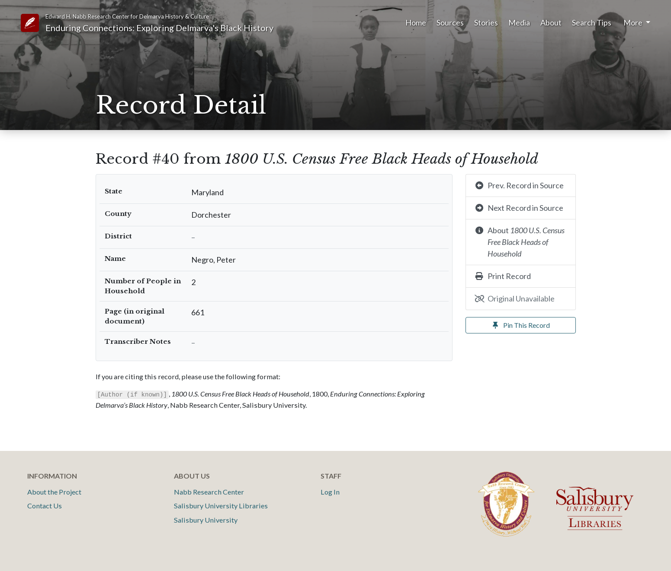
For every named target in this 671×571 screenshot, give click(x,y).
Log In (330, 492)
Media (519, 22)
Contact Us (44, 505)
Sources (450, 22)
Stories (486, 22)
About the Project (54, 492)
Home (415, 22)
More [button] (633, 22)
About (551, 22)
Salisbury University (206, 520)
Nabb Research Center (209, 492)
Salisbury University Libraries (221, 505)
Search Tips (591, 22)
